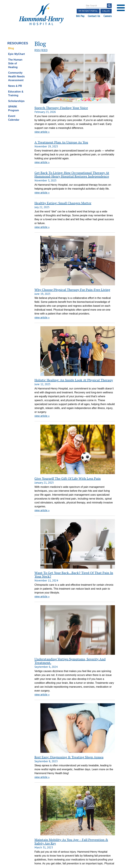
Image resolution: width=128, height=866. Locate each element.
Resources (17, 39)
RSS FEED (41, 46)
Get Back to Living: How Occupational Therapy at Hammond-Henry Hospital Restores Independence (71, 134)
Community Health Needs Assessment (16, 72)
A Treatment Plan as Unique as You (61, 101)
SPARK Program (13, 104)
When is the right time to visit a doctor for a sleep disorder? (52, 666)
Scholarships (16, 97)
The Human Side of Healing (15, 59)
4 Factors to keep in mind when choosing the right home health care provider (51, 591)
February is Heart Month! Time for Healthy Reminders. (49, 804)
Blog (11, 44)
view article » (42, 91)
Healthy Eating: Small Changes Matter (62, 162)
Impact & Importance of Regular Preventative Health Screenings (52, 743)
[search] (109, 5)
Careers (107, 16)
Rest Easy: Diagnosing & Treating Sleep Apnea (52, 470)
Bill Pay (80, 16)
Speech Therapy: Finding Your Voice (48, 53)
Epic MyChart (16, 50)
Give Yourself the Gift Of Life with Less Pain (50, 313)
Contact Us (94, 16)
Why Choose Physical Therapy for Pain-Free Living (51, 200)
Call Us (106, 11)
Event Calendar (13, 114)
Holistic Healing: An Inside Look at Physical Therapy (51, 253)
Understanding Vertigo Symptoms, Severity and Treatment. (51, 414)
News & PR (15, 81)
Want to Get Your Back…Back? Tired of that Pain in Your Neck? (52, 368)
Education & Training (15, 89)
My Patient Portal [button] (88, 11)
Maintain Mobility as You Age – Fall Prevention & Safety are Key (52, 519)
